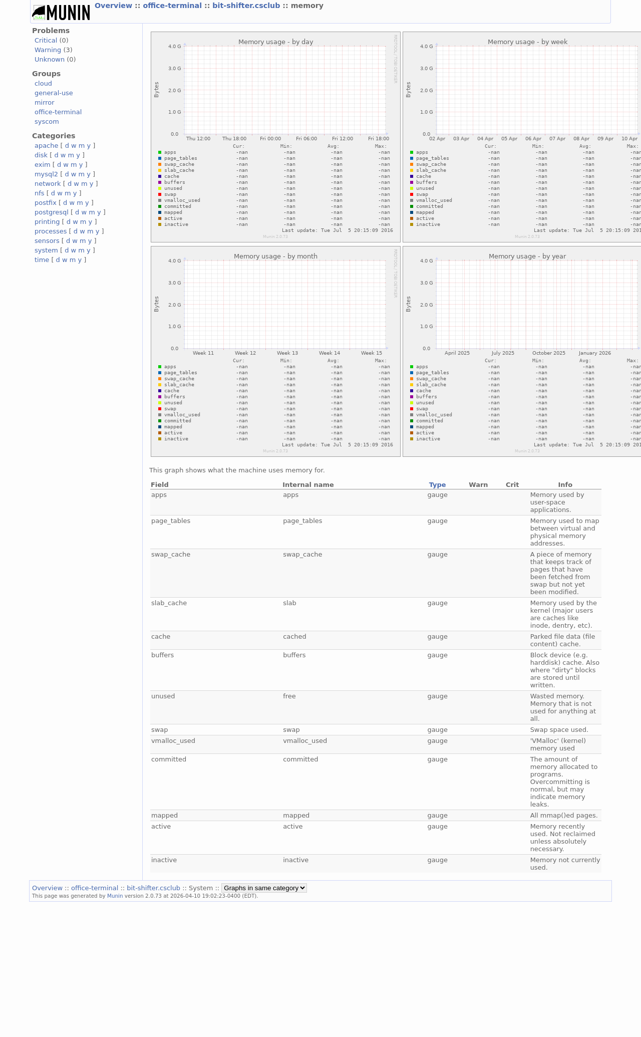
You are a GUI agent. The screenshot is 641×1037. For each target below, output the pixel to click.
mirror (45, 102)
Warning (48, 50)
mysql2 (46, 174)
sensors (47, 240)
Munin (115, 896)
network (48, 183)
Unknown (50, 59)
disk (41, 155)
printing (47, 221)
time (42, 260)
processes (51, 231)
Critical (46, 40)
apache (46, 145)
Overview (115, 6)
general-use (54, 93)
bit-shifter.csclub (247, 6)
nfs (40, 193)
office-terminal (173, 6)
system (46, 250)
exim (43, 164)
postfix (46, 202)
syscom (47, 121)
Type (437, 484)
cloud (43, 83)
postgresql (52, 212)
